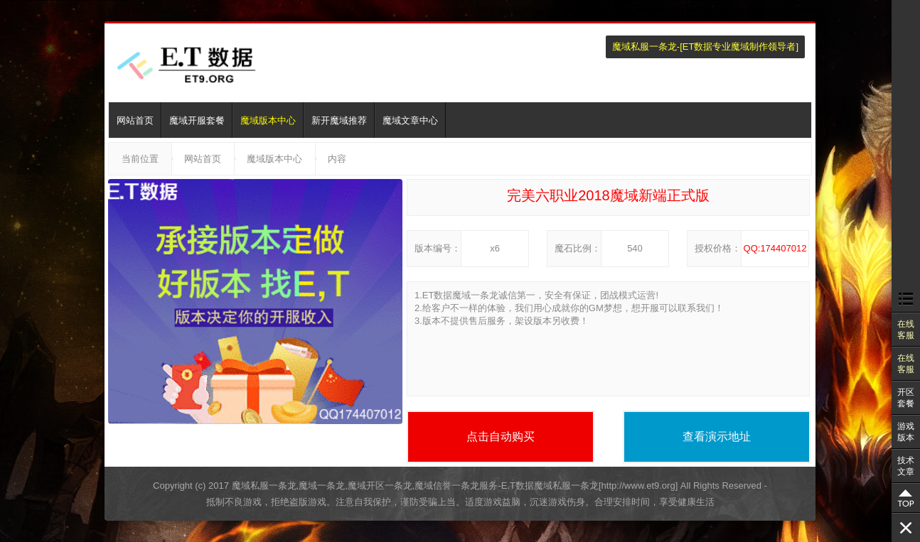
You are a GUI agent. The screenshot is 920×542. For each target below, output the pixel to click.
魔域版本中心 (268, 120)
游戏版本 (905, 432)
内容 (337, 158)
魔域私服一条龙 (644, 46)
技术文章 (905, 466)
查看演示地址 (717, 436)
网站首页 (135, 120)
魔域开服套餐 (197, 120)
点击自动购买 (500, 436)
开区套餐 (905, 397)
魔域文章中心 (410, 120)
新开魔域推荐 (339, 120)
